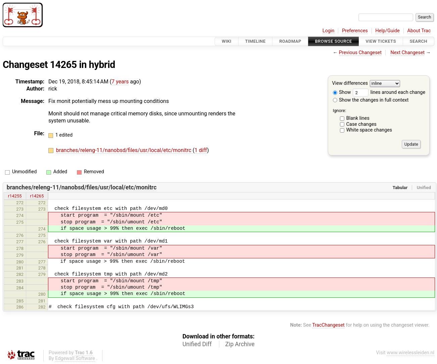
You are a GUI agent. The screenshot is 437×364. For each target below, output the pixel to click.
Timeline (255, 41)
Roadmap (290, 41)
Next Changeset (407, 53)
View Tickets (381, 41)
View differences (350, 83)
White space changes (369, 130)
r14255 (15, 195)
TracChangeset (328, 325)
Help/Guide (388, 31)
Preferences (355, 31)
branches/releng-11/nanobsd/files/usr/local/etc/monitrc (124, 150)
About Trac (419, 31)
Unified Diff (197, 344)
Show (342, 92)
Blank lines (357, 118)
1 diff (200, 150)
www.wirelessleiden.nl (410, 353)
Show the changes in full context (371, 100)
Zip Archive (240, 344)
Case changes (361, 124)
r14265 (37, 195)
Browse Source (333, 41)
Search (418, 41)
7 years (120, 81)
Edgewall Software (75, 358)
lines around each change (389, 92)
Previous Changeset (360, 53)
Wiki (226, 41)
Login (328, 31)
